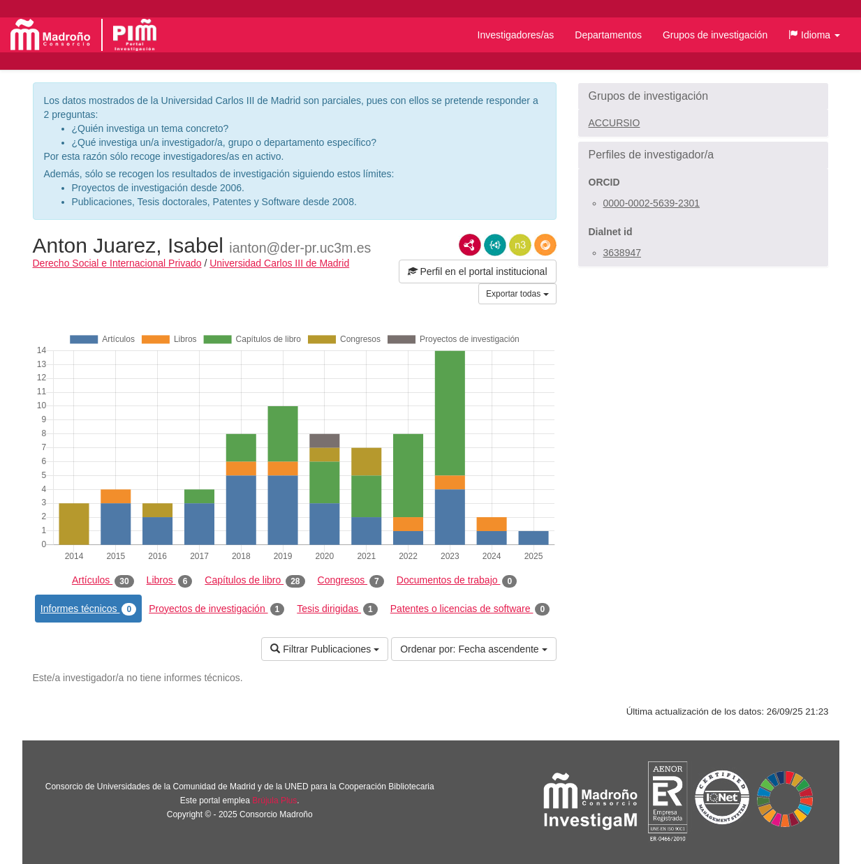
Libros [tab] (170, 580)
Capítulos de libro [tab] (254, 580)
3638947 (622, 252)
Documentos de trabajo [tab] (457, 580)
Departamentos (608, 34)
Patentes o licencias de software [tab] (470, 609)
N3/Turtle (520, 245)
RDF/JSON (545, 245)
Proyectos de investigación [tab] (216, 609)
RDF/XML (470, 245)
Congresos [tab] (351, 580)
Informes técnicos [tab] (88, 609)
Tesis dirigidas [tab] (337, 609)
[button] (814, 34)
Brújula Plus (274, 800)
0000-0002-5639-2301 (651, 203)
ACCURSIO (614, 122)
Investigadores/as (516, 34)
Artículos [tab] (103, 580)
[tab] (703, 96)
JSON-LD (495, 245)
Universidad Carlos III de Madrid (279, 263)
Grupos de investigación (715, 34)
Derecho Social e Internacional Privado (117, 263)
